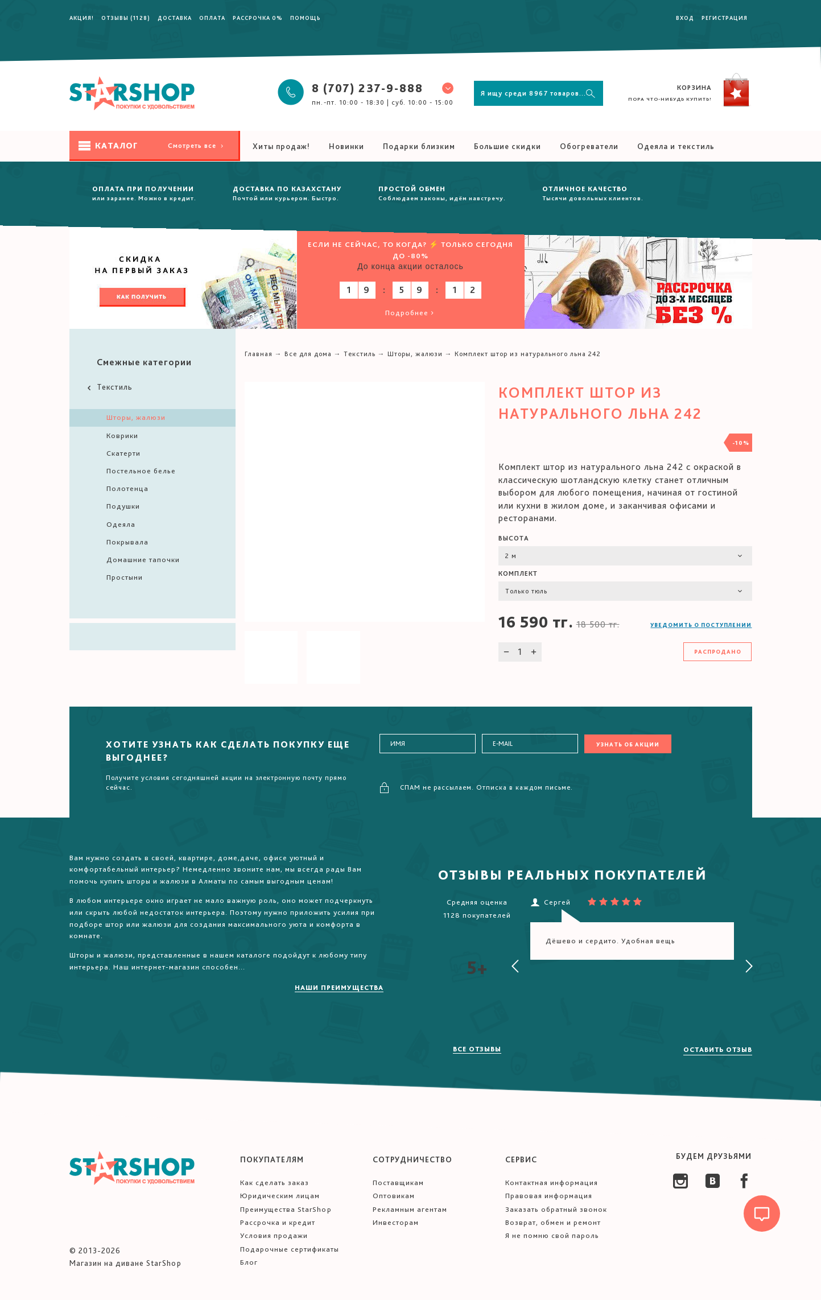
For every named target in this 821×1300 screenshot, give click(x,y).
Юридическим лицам (280, 1195)
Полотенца (127, 488)
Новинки (346, 146)
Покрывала (127, 542)
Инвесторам (396, 1222)
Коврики (122, 435)
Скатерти (123, 453)
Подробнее (410, 312)
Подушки (123, 506)
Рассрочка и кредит (277, 1222)
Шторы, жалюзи (136, 417)
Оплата (212, 17)
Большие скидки (507, 146)
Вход (685, 17)
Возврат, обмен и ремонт (553, 1222)
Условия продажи (274, 1235)
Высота (513, 538)
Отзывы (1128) (125, 17)
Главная (259, 354)
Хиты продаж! (281, 146)
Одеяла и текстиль (676, 146)
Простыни (124, 577)
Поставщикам (398, 1182)
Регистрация (725, 17)
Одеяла (120, 524)
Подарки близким (419, 146)
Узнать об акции (627, 744)
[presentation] (515, 966)
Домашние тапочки (143, 559)
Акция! (81, 17)
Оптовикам (394, 1195)
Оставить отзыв (717, 1050)
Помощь (305, 17)
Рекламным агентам (410, 1209)
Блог (249, 1262)
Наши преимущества (339, 988)
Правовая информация (548, 1195)
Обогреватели (589, 146)
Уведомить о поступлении (701, 624)
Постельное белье (141, 471)
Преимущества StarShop (286, 1209)
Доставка (175, 17)
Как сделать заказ (274, 1182)
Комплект (518, 573)
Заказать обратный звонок (556, 1209)
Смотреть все (196, 146)
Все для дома (308, 354)
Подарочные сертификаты (289, 1249)
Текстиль (109, 387)
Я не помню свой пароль (552, 1235)
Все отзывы (477, 1049)
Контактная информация (551, 1182)
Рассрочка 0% (258, 17)
